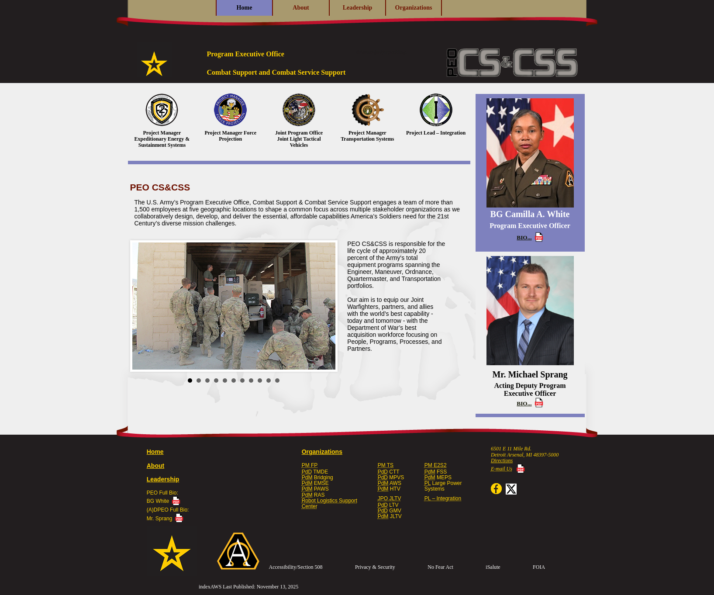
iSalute (493, 567)
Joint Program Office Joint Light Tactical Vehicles (299, 120)
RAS (313, 495)
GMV (389, 511)
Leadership (358, 7)
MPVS (391, 477)
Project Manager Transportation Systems (367, 117)
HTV (389, 489)
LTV (388, 505)
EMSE (315, 483)
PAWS (315, 489)
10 (268, 380)
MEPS (438, 477)
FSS (435, 472)
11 (277, 380)
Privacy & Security (375, 567)
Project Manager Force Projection (230, 117)
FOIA (539, 567)
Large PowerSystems (443, 486)
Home (244, 7)
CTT (389, 472)
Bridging (317, 477)
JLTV (390, 516)
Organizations (413, 7)
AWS (389, 483)
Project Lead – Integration (436, 114)
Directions (502, 460)
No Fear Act (440, 567)
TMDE (315, 472)
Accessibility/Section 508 (296, 567)
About (301, 7)
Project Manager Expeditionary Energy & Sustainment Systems (162, 120)
